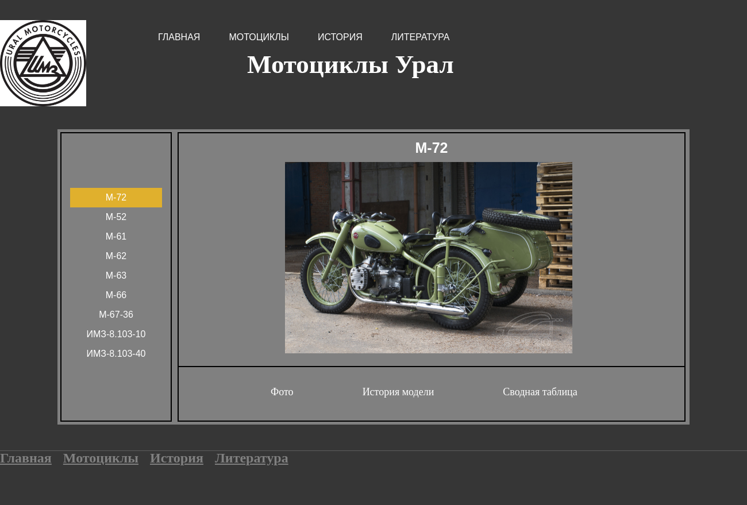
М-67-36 (116, 314)
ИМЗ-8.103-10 (116, 334)
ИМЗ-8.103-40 (116, 353)
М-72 (116, 197)
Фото (282, 392)
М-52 (116, 217)
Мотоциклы (259, 37)
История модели (398, 392)
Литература (420, 37)
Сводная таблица (540, 392)
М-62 (116, 256)
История (340, 37)
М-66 (116, 295)
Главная (179, 37)
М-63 (116, 275)
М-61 (116, 236)
